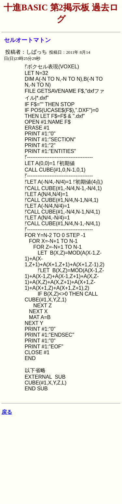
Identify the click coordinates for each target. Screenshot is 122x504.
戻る (7, 412)
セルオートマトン (27, 40)
